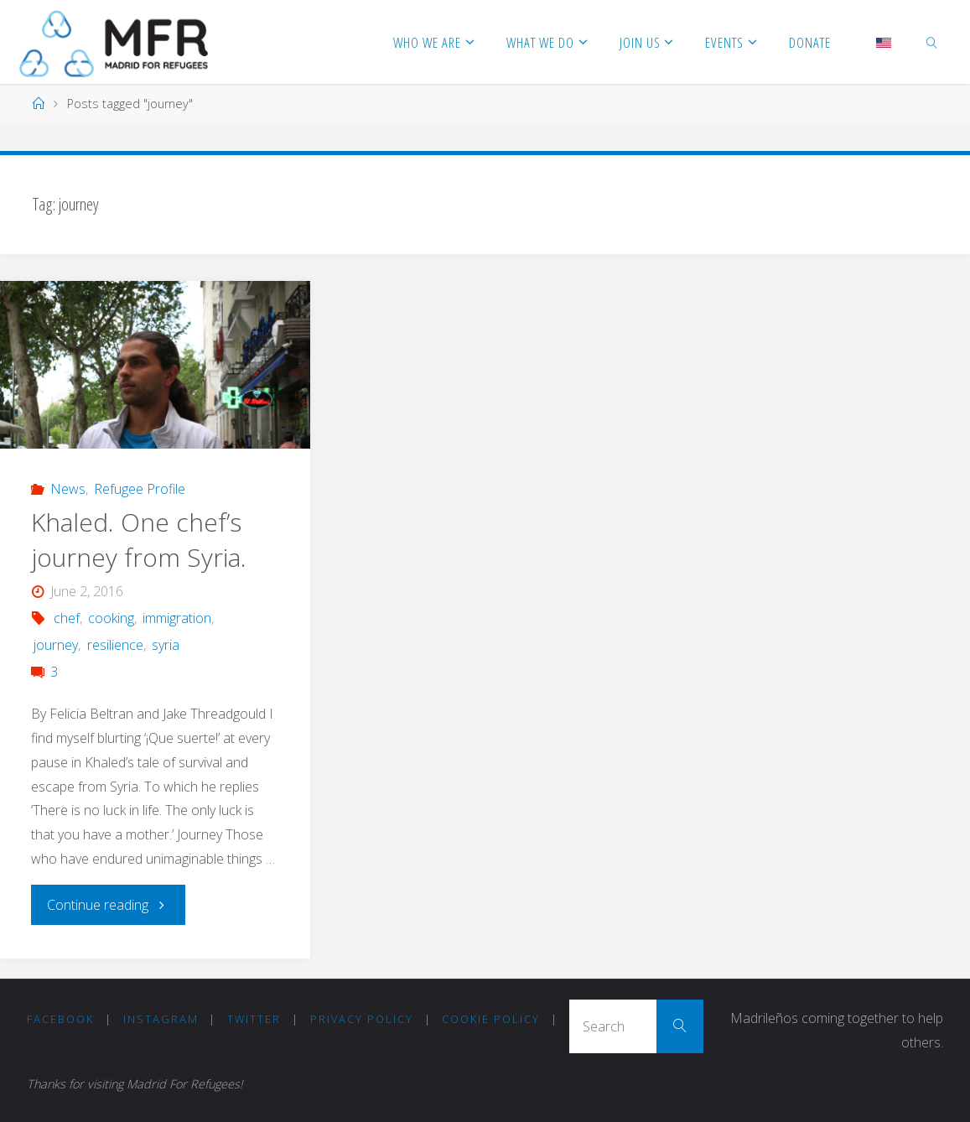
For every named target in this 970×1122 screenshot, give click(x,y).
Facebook (60, 1018)
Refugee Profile (139, 489)
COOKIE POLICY (491, 1018)
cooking (111, 618)
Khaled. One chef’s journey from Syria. (138, 539)
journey (56, 645)
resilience (115, 645)
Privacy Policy (361, 1018)
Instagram (161, 1018)
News (68, 489)
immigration (177, 618)
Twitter (254, 1018)
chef (67, 618)
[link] (932, 42)
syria (165, 645)
